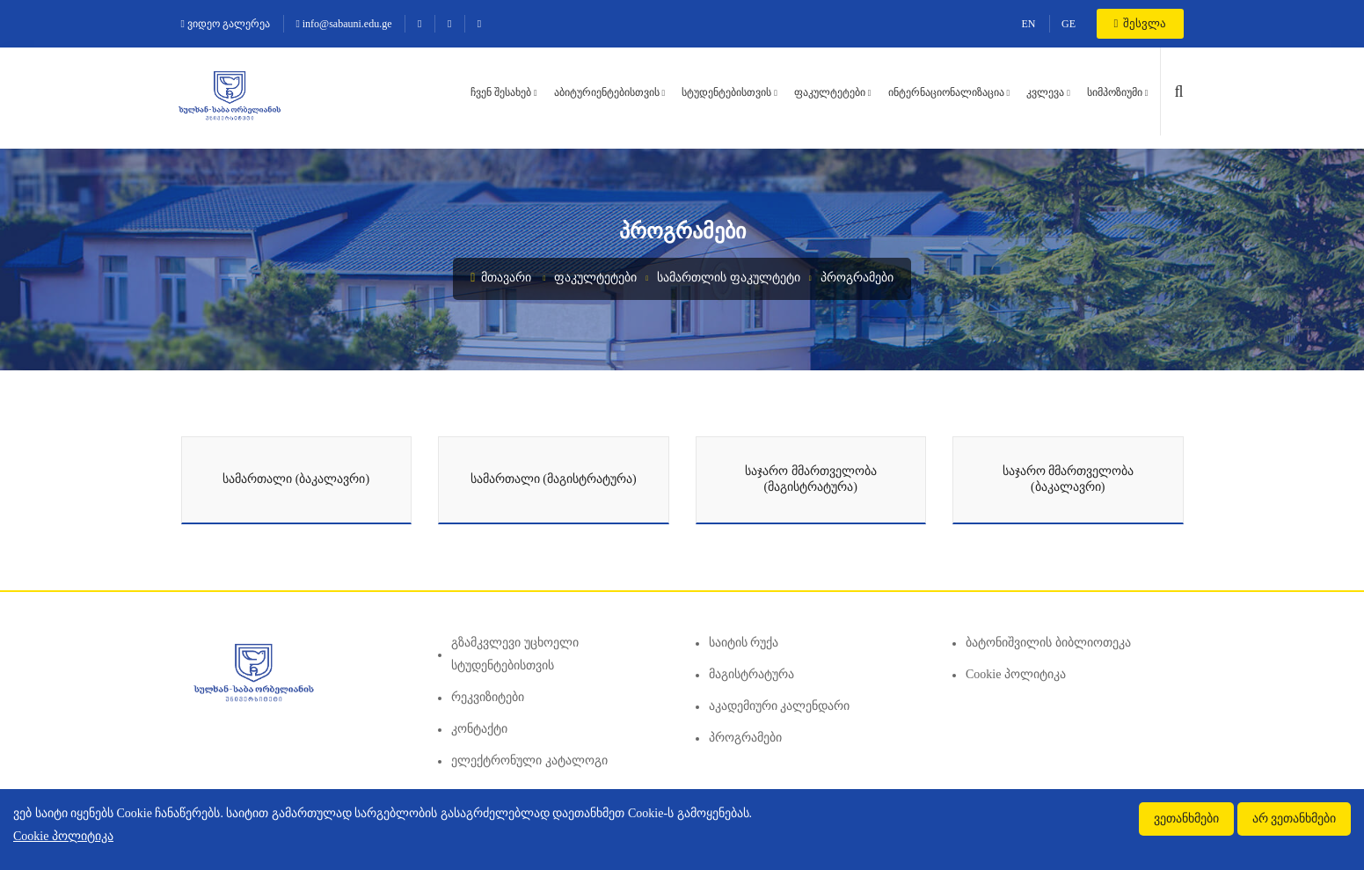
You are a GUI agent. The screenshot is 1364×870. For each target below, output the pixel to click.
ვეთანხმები (1186, 818)
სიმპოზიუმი (1114, 92)
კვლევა (1045, 92)
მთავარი (500, 277)
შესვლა (1140, 23)
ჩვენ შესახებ (500, 92)
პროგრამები (857, 277)
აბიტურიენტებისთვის (607, 92)
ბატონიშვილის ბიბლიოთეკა (1048, 642)
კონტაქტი (479, 728)
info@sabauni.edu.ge (343, 24)
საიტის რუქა (744, 642)
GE (1068, 24)
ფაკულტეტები (829, 92)
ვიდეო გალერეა (225, 24)
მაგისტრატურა (751, 674)
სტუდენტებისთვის (726, 92)
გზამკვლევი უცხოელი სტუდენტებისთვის (515, 654)
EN (1029, 24)
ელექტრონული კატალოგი (529, 760)
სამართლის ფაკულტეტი (728, 277)
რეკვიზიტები (487, 697)
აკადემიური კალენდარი (779, 706)
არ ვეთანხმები (1294, 818)
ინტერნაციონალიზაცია (946, 92)
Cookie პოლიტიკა (1016, 674)
